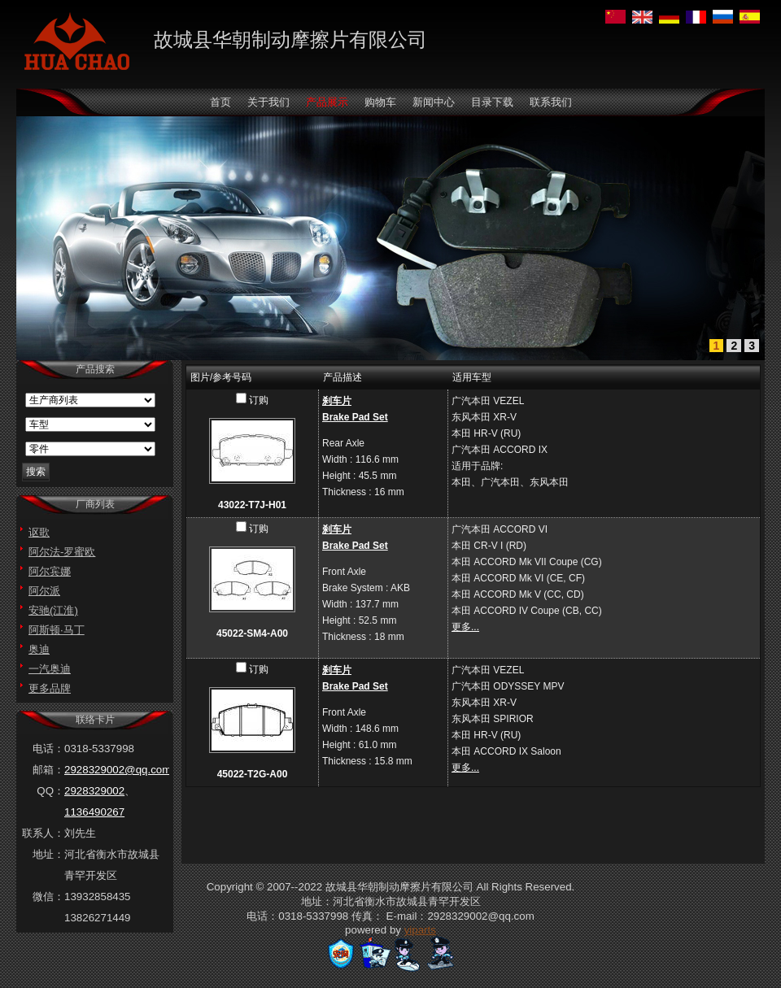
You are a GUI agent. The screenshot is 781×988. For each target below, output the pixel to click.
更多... (465, 627)
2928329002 (94, 791)
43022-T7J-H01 (252, 505)
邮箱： (48, 770)
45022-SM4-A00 (252, 633)
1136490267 (94, 812)
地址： (48, 854)
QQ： (50, 791)
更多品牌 (49, 688)
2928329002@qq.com (117, 770)
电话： (48, 748)
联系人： (43, 833)
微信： (48, 896)
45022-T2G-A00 (252, 774)
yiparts (420, 930)
